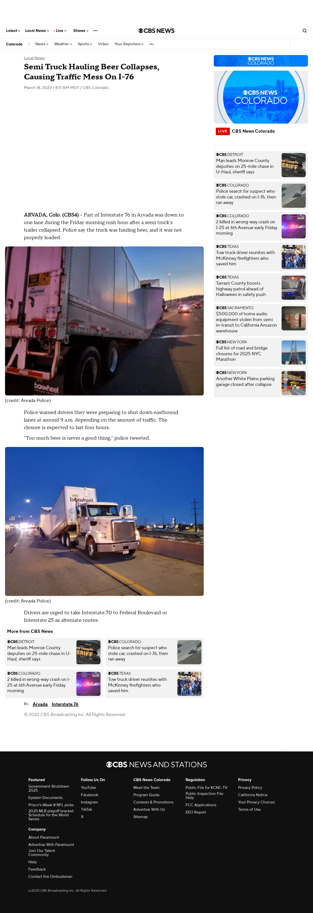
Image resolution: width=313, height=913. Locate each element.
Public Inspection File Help (204, 796)
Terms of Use (249, 809)
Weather (63, 44)
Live (61, 30)
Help (32, 862)
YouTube (88, 788)
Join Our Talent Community (41, 853)
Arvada (40, 704)
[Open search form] (304, 30)
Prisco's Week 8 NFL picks (51, 805)
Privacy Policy (250, 788)
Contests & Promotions (153, 802)
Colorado (14, 44)
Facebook (89, 795)
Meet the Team (146, 788)
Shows (80, 31)
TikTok (86, 809)
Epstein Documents (45, 798)
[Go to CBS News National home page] (156, 30)
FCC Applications (201, 805)
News (41, 44)
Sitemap (140, 817)
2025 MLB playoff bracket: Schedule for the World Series (51, 815)
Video (103, 44)
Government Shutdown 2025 (48, 788)
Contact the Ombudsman (50, 877)
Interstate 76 (65, 704)
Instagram (89, 802)
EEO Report (196, 812)
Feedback (37, 869)
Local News (37, 31)
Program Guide (146, 795)
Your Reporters (129, 44)
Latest (13, 31)
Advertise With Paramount (51, 845)
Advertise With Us (149, 809)
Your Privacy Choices (256, 802)
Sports (85, 44)
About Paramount (43, 837)
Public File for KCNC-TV (207, 788)
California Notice (253, 795)
